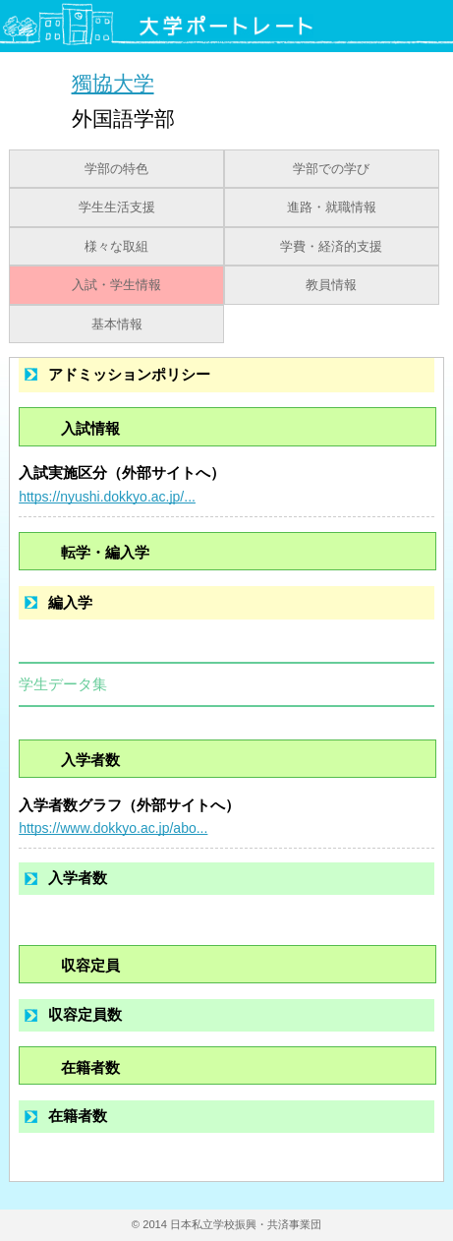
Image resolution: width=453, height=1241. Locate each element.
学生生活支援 (117, 207)
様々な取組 (116, 247)
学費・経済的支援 (331, 247)
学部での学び (331, 169)
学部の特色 (116, 169)
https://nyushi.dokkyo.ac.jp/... (107, 496)
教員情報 (331, 285)
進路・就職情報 (331, 207)
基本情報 (116, 324)
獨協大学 (113, 83)
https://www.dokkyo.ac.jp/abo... (113, 828)
